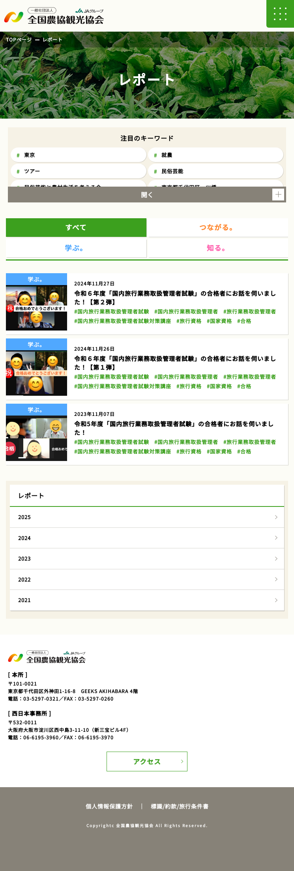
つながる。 (218, 227)
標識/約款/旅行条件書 (180, 806)
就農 (166, 155)
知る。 (218, 248)
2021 (24, 600)
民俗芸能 (172, 171)
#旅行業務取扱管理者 (249, 311)
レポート (52, 39)
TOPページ (19, 39)
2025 (24, 517)
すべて (76, 227)
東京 (29, 155)
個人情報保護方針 (109, 806)
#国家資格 (219, 321)
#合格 (244, 321)
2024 (24, 538)
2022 (24, 579)
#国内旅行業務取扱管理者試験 (111, 311)
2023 (24, 558)
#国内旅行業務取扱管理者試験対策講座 (122, 321)
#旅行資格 (189, 321)
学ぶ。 (76, 248)
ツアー (32, 171)
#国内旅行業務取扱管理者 (186, 311)
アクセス (147, 761)
